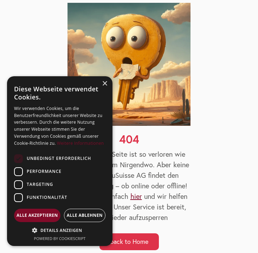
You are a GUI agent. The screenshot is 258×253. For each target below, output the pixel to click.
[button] (59, 230)
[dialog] (59, 161)
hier (136, 196)
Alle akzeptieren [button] (37, 215)
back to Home (129, 242)
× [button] (104, 83)
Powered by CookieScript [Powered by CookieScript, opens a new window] (60, 238)
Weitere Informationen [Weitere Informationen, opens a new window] (80, 143)
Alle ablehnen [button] (85, 215)
